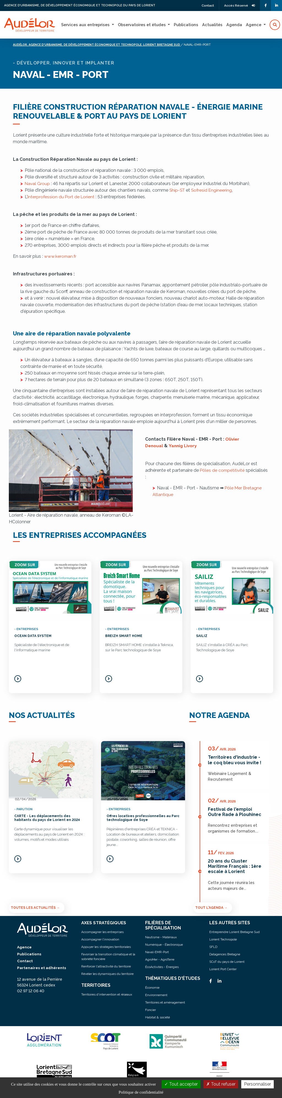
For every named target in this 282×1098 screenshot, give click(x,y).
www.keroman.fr (60, 256)
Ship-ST (177, 190)
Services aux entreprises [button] (86, 24)
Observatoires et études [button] (142, 24)
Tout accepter (181, 1084)
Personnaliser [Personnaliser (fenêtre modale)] (257, 1084)
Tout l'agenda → (211, 907)
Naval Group (37, 183)
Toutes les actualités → (35, 907)
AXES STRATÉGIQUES (104, 922)
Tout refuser (220, 1084)
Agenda (234, 24)
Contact (205, 5)
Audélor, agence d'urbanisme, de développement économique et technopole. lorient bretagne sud (103, 45)
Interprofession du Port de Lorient (62, 196)
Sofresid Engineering (213, 190)
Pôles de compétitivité (223, 470)
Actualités (212, 24)
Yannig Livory (185, 445)
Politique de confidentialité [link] (141, 1092)
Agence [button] (254, 24)
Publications (186, 24)
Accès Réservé (238, 5)
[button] (275, 25)
